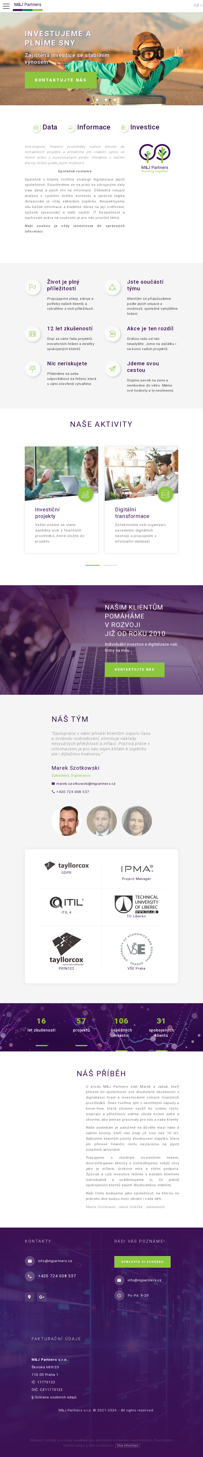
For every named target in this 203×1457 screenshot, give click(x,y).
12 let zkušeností (70, 328)
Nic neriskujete (67, 363)
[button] (88, 100)
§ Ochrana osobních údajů (57, 1397)
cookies (81, 1440)
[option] (101, 763)
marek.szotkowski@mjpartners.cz (86, 784)
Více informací (127, 1445)
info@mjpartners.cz (55, 1261)
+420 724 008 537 (72, 792)
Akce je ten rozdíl (150, 328)
